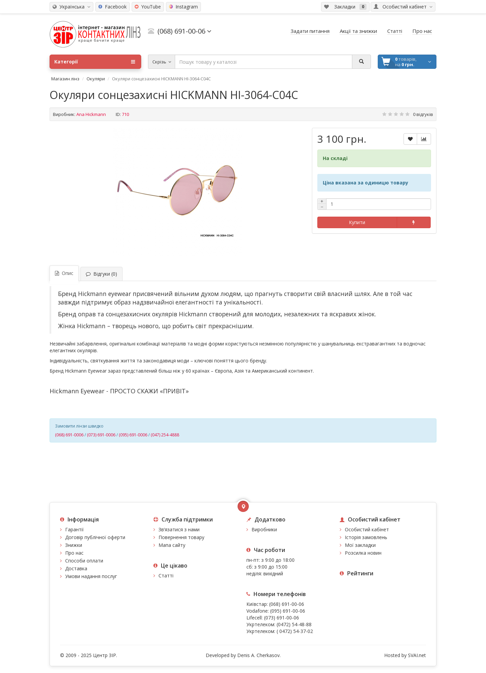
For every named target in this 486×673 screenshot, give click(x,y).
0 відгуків (423, 114)
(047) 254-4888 (165, 435)
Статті (165, 575)
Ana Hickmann (91, 114)
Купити (357, 222)
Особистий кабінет (367, 529)
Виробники (264, 529)
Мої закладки (360, 545)
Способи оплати (84, 560)
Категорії (94, 61)
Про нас (74, 553)
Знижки (73, 545)
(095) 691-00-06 (287, 611)
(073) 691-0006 (101, 435)
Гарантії (74, 529)
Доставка (76, 568)
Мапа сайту (171, 545)
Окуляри (96, 79)
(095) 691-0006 (133, 435)
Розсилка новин (363, 553)
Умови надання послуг (91, 576)
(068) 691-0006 (69, 435)
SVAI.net (417, 655)
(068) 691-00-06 (286, 604)
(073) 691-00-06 (281, 617)
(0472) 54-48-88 (294, 624)
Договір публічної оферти (95, 537)
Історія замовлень (366, 537)
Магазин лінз (65, 79)
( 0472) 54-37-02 (295, 631)
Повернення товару (181, 537)
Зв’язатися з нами (179, 529)
